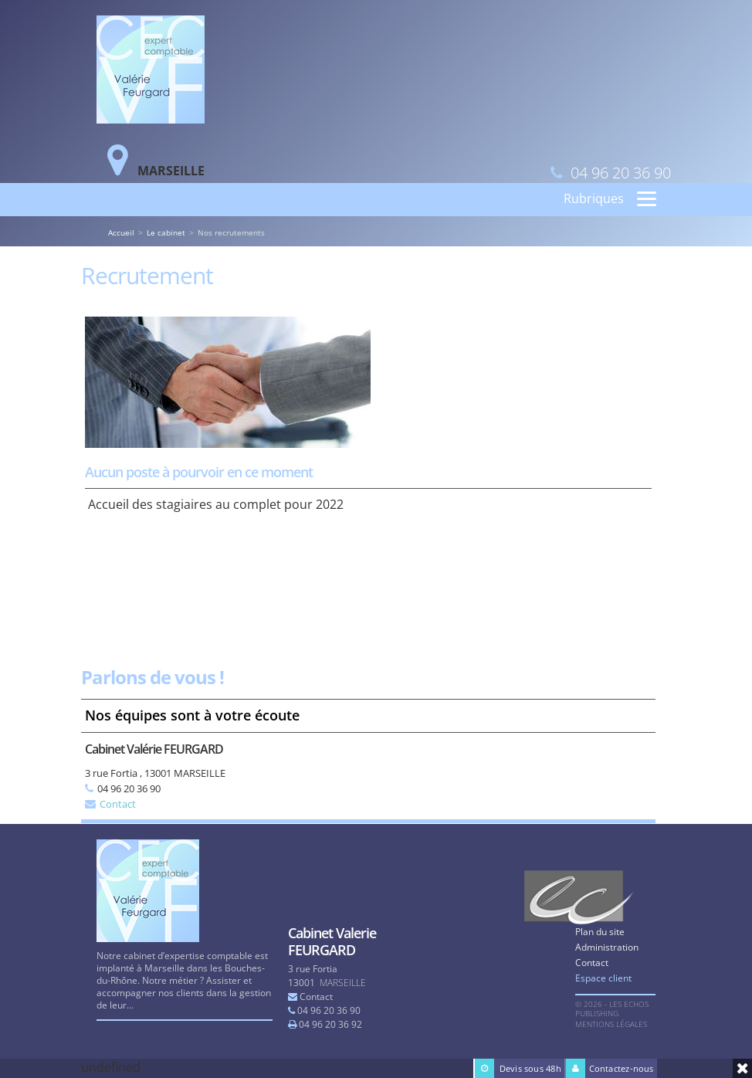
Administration (607, 947)
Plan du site (600, 931)
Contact (118, 804)
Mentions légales (611, 1024)
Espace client (603, 978)
